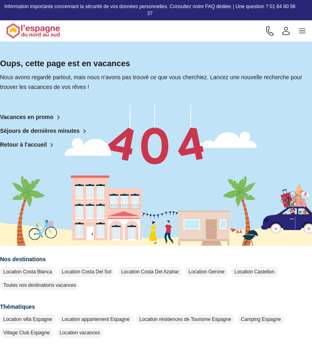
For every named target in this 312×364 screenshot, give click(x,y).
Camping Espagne (261, 319)
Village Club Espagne (26, 333)
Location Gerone (206, 272)
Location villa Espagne (27, 319)
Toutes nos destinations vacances (39, 285)
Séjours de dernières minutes (44, 131)
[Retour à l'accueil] (33, 31)
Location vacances (80, 333)
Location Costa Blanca (27, 272)
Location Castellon (254, 272)
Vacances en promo (31, 117)
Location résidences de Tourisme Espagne (185, 319)
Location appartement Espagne (96, 319)
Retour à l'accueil (28, 145)
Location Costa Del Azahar (150, 272)
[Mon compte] (286, 31)
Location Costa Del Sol (86, 272)
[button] (302, 31)
